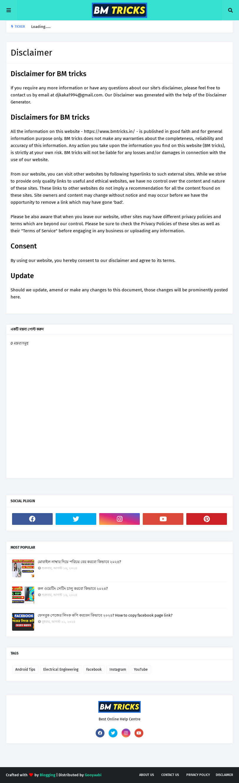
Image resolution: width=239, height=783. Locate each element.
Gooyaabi (93, 775)
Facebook (94, 669)
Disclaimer (224, 775)
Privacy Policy (198, 775)
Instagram (117, 669)
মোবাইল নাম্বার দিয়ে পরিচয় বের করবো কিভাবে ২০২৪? (79, 562)
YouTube (141, 669)
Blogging (47, 775)
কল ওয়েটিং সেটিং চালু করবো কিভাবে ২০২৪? (73, 588)
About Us (146, 775)
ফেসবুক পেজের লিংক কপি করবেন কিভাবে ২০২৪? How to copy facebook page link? (105, 615)
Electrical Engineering (60, 669)
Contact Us (170, 775)
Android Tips (25, 669)
